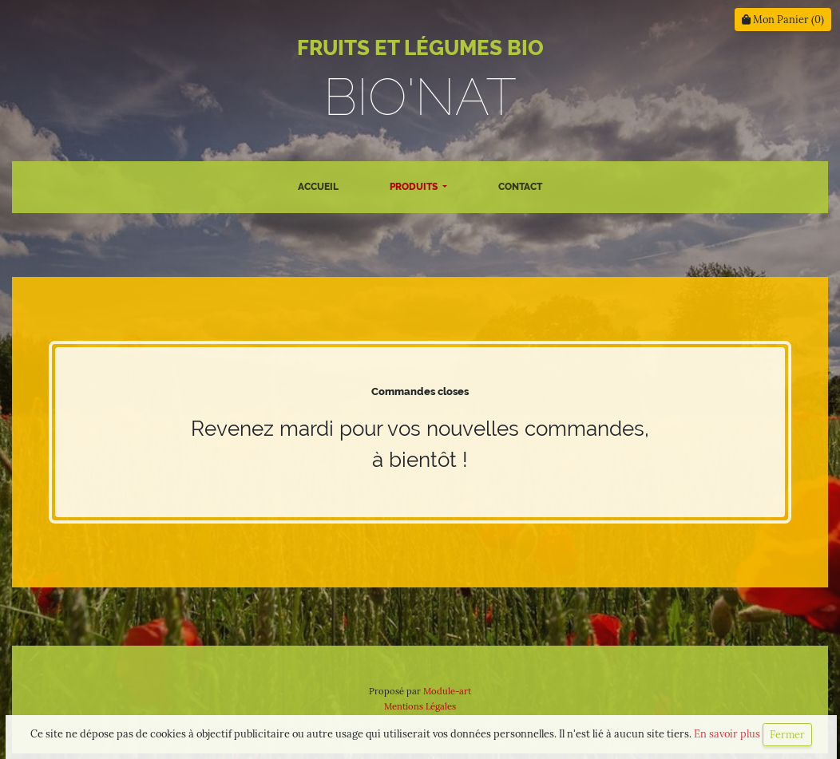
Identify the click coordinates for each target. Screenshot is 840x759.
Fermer (787, 734)
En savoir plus (728, 734)
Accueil (318, 186)
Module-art (447, 691)
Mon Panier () (783, 19)
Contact (520, 186)
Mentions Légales (420, 706)
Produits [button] (415, 186)
